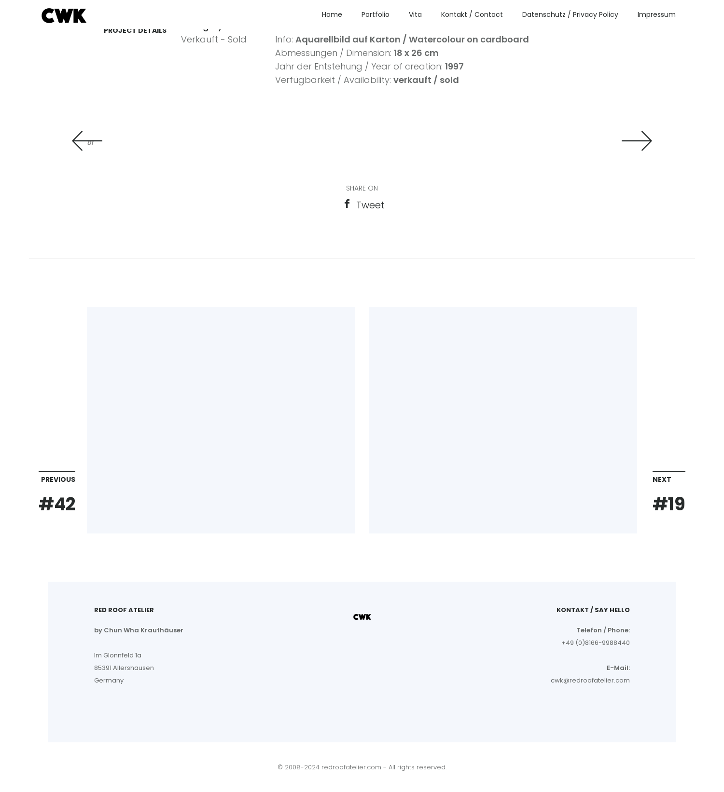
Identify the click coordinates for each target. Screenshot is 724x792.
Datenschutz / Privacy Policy (570, 14)
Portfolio (376, 14)
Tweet (370, 205)
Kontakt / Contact (472, 14)
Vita (415, 14)
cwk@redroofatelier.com (590, 680)
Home (332, 14)
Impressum (657, 14)
